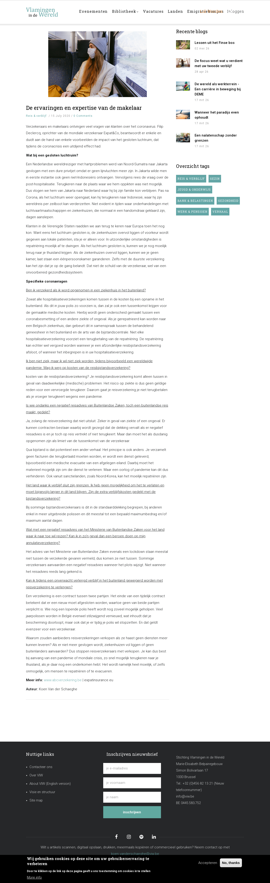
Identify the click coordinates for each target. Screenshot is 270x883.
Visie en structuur (42, 792)
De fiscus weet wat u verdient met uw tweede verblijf (219, 63)
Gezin (215, 178)
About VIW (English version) (50, 784)
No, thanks (231, 863)
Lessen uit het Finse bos (215, 43)
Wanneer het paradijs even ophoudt (217, 115)
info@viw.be (185, 796)
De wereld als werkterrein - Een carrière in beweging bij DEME (218, 89)
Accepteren (207, 863)
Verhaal (220, 211)
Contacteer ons (40, 767)
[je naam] (132, 797)
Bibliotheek (126, 12)
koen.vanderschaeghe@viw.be (135, 854)
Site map (36, 800)
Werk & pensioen (192, 211)
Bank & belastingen (195, 200)
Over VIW (36, 775)
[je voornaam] (132, 782)
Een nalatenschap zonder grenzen (216, 138)
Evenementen (93, 12)
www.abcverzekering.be (63, 680)
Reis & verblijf (36, 115)
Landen (177, 12)
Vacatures (154, 12)
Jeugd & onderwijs (194, 189)
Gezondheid (228, 200)
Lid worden (209, 12)
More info (34, 877)
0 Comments (83, 115)
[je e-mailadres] (132, 768)
